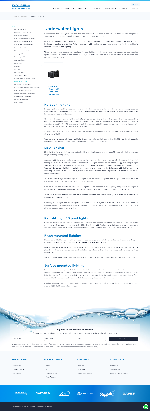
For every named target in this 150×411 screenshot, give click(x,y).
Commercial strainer (21, 35)
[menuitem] (26, 365)
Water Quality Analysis (21, 75)
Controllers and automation (23, 96)
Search (134, 4)
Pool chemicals (19, 72)
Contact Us (134, 8)
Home (15, 16)
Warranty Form (115, 369)
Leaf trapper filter (20, 57)
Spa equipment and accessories (24, 93)
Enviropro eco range (21, 100)
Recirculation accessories (22, 84)
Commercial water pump (22, 32)
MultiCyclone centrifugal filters (24, 38)
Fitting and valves (20, 60)
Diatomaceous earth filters (23, 51)
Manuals (81, 365)
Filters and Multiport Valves (23, 41)
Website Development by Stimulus (41, 406)
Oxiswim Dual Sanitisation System (25, 78)
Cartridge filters (19, 54)
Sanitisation (18, 69)
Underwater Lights (37, 16)
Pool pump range (20, 29)
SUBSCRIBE (123, 339)
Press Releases (51, 377)
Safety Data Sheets (85, 373)
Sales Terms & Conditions (119, 373)
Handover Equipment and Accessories (27, 87)
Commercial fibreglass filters (23, 45)
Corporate (123, 8)
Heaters (16, 66)
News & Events (83, 8)
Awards (48, 365)
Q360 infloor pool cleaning (23, 90)
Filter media (18, 63)
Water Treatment (19, 369)
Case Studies (69, 8)
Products (56, 8)
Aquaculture (17, 373)
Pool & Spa (23, 16)
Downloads (96, 8)
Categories (16, 27)
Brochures (82, 369)
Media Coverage (51, 373)
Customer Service (109, 8)
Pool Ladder (18, 103)
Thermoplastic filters (21, 48)
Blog (47, 369)
